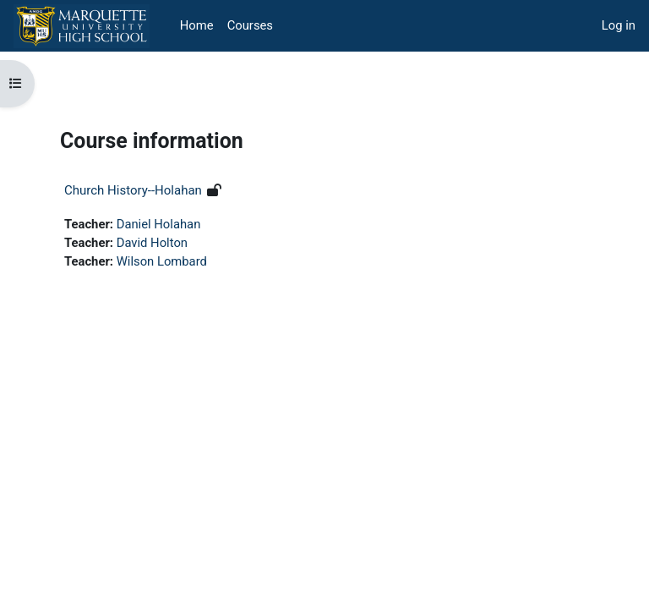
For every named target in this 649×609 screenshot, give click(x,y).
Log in (618, 25)
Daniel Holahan (159, 224)
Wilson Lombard (162, 261)
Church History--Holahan (133, 190)
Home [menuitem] (197, 25)
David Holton (152, 242)
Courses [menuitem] (250, 25)
